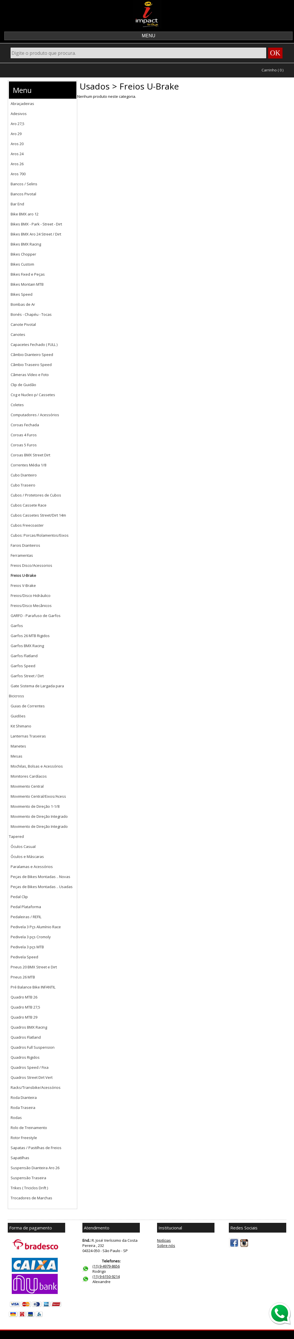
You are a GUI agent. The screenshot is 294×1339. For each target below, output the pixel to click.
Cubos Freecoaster (27, 525)
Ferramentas (22, 555)
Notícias (164, 1240)
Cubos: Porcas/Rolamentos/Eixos (40, 535)
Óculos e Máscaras (27, 856)
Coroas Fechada (25, 424)
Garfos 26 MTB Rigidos (30, 635)
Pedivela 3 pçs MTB (27, 946)
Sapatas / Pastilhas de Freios (36, 1147)
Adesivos (19, 113)
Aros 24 (17, 153)
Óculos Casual (23, 846)
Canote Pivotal (23, 324)
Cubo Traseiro (23, 485)
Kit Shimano (21, 726)
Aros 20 (17, 143)
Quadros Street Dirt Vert (32, 1077)
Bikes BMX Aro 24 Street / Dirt (36, 234)
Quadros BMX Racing (29, 1027)
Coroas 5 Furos (24, 444)
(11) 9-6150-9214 (106, 1276)
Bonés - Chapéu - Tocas (31, 314)
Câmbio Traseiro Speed (31, 364)
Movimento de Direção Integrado (39, 816)
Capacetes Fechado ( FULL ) (34, 344)
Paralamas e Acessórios (32, 866)
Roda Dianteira (24, 1097)
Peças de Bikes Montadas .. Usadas (42, 886)
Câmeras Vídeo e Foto (30, 374)
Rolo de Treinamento (29, 1127)
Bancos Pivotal (23, 193)
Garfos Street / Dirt (27, 675)
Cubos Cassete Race (29, 505)
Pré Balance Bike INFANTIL (33, 987)
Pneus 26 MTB (23, 977)
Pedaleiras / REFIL (26, 916)
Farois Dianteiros (25, 545)
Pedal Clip (19, 896)
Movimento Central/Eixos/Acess (38, 796)
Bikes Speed (21, 294)
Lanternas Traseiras (28, 736)
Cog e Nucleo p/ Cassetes (33, 394)
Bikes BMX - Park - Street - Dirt (36, 224)
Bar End (17, 204)
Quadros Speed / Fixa (30, 1067)
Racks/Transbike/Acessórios (36, 1087)
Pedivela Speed (24, 957)
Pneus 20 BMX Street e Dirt (34, 967)
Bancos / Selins (24, 183)
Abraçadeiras (22, 103)
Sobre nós (166, 1245)
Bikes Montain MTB (27, 284)
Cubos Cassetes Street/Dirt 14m (38, 515)
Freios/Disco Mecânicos (31, 605)
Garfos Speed (23, 665)
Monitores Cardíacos (29, 776)
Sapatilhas (20, 1157)
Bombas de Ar (23, 304)
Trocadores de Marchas (31, 1197)
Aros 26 (17, 163)
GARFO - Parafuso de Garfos (36, 615)
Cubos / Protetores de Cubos (36, 495)
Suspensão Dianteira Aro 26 (35, 1167)
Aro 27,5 (17, 123)
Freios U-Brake (23, 575)
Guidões (18, 716)
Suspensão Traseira (28, 1177)
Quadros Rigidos (25, 1057)
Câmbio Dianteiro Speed (32, 354)
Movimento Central (27, 786)
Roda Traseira (23, 1107)
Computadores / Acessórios (35, 414)
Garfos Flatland (24, 655)
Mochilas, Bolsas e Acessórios (37, 766)
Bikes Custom (22, 264)
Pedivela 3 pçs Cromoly (31, 936)
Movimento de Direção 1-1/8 (35, 806)
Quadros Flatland (26, 1037)
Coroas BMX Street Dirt (30, 455)
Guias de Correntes (28, 706)
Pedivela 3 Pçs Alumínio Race (36, 926)
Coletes (17, 404)
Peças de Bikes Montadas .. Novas (40, 876)
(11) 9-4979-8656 (106, 1266)
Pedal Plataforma (26, 906)
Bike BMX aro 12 (24, 214)
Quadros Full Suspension (33, 1047)
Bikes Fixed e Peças (28, 274)
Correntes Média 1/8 (28, 465)
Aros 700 (18, 173)
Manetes (18, 746)
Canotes (18, 334)
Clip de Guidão (23, 384)
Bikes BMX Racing (26, 244)
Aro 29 (16, 133)
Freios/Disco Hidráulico (31, 595)
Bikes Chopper (23, 254)
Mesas (16, 756)
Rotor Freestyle (24, 1137)
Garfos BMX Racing (27, 645)
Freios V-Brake (23, 585)
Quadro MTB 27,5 (25, 1007)
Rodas (16, 1117)
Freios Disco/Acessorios (31, 565)
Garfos (17, 625)
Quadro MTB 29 (24, 1017)
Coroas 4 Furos (24, 434)
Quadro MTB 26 (24, 997)
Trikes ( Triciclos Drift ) (29, 1187)
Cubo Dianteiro (24, 475)
